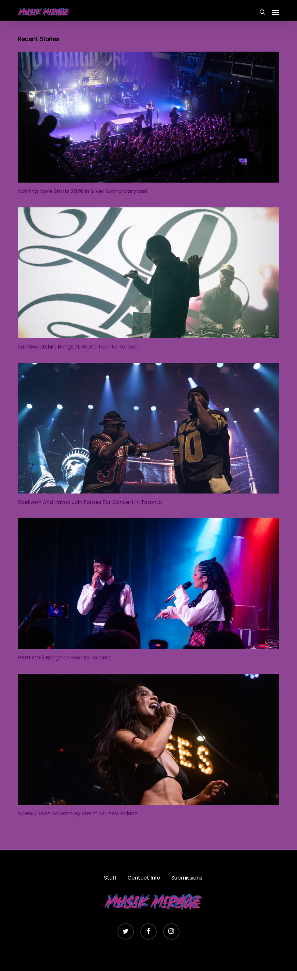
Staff (110, 878)
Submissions (186, 878)
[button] (275, 12)
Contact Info (144, 878)
